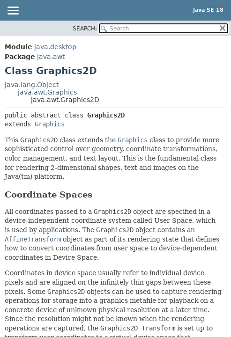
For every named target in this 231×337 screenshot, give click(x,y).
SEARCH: (85, 28)
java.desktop (55, 47)
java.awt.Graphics (47, 92)
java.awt (51, 56)
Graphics (50, 124)
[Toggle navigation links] (13, 11)
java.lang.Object (32, 84)
